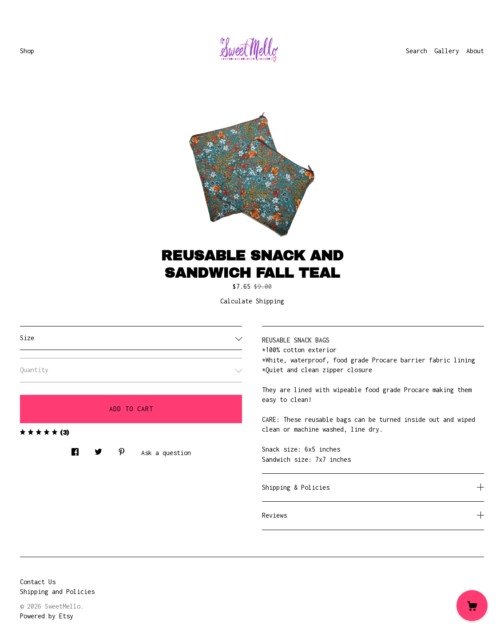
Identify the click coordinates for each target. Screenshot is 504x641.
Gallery (446, 51)
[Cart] (472, 605)
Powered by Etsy (46, 616)
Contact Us (38, 582)
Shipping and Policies (57, 591)
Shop (27, 51)
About (475, 51)
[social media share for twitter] (98, 449)
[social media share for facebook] (75, 449)
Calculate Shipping (252, 301)
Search (416, 51)
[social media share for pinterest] (121, 449)
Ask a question (166, 452)
